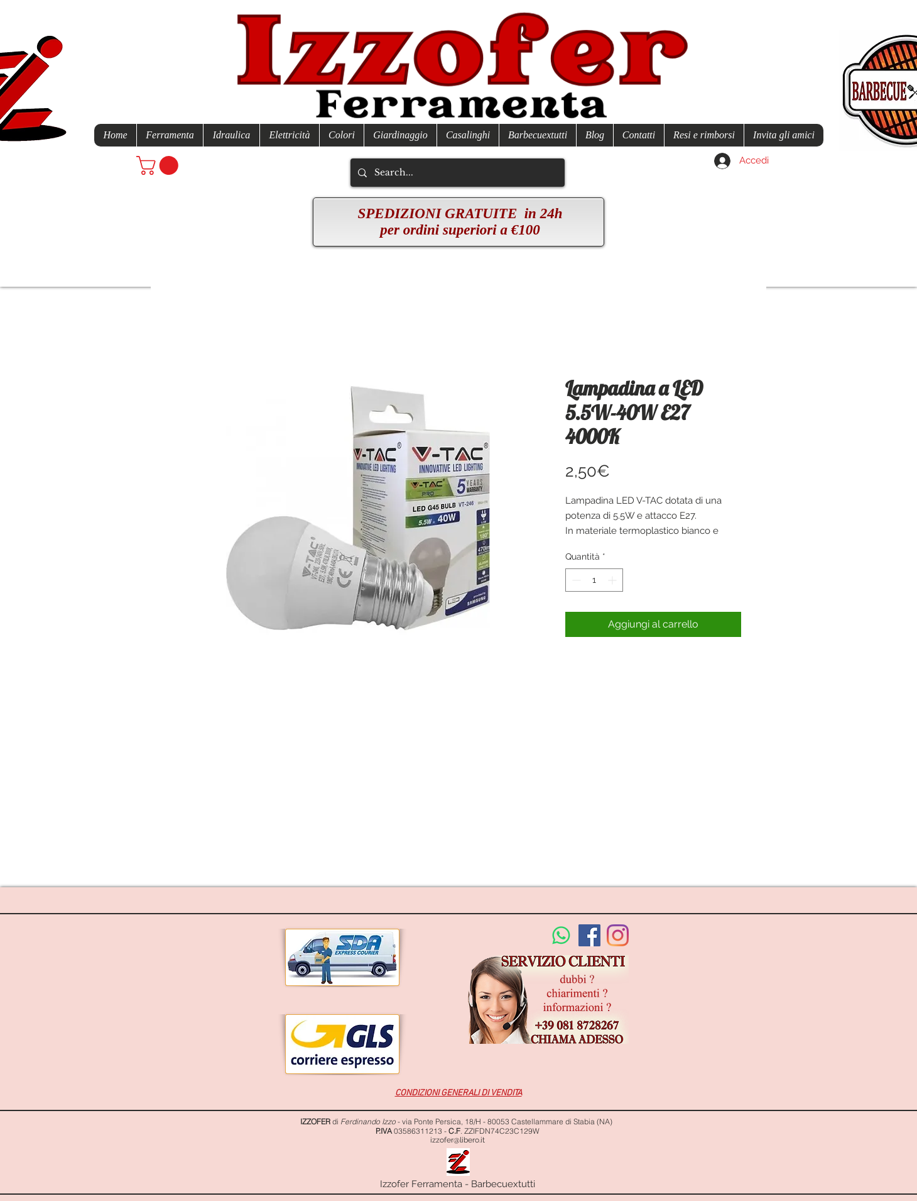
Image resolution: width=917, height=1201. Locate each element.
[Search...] (456, 172)
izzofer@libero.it (457, 1140)
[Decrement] (575, 580)
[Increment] (613, 580)
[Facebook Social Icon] (589, 935)
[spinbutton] (594, 580)
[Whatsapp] (561, 935)
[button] (159, 165)
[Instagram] (618, 935)
